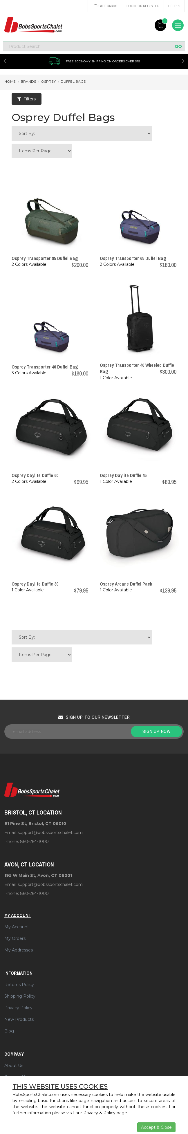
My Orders (15, 938)
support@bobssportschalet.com (50, 832)
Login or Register (142, 5)
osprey (48, 81)
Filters (26, 99)
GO (178, 46)
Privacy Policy (18, 1007)
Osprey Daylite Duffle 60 (35, 475)
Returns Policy (19, 984)
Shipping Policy (19, 996)
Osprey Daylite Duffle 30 (35, 584)
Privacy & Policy (99, 1112)
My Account (16, 926)
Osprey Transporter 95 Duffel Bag (45, 258)
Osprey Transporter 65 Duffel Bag (133, 258)
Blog (9, 1031)
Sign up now (156, 731)
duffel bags (73, 81)
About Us (13, 1065)
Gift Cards (104, 5)
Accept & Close (156, 1127)
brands (28, 81)
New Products (19, 1019)
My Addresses (18, 950)
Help (174, 5)
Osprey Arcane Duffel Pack (126, 584)
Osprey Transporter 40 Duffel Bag (45, 367)
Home (10, 81)
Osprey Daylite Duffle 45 (123, 475)
